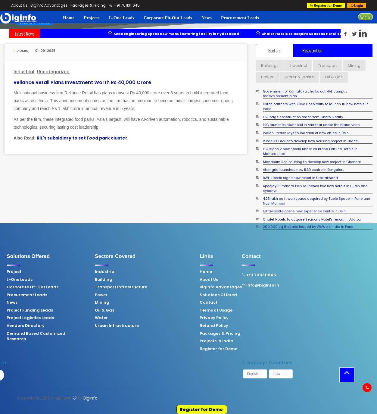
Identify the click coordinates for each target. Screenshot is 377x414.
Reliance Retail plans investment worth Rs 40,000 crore (82, 82)
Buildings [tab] (270, 65)
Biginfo (90, 398)
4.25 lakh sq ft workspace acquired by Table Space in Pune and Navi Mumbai (316, 201)
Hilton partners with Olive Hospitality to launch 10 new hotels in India (316, 106)
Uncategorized (53, 72)
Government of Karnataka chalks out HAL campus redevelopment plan (305, 94)
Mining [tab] (354, 65)
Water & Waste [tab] (299, 77)
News (206, 17)
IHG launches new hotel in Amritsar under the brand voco (311, 125)
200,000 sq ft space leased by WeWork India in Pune (308, 223)
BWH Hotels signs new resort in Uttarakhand (300, 178)
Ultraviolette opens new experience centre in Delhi (305, 208)
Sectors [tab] (274, 50)
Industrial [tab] (298, 65)
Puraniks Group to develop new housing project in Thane (310, 141)
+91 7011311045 (124, 5)
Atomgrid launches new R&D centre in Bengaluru (303, 170)
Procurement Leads (240, 17)
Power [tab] (267, 77)
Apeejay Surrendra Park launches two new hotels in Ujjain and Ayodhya (315, 188)
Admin (21, 50)
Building (61, 279)
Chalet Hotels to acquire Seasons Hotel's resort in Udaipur (312, 219)
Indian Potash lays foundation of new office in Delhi (306, 133)
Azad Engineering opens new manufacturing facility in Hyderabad (180, 33)
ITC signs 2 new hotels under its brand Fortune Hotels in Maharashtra (310, 151)
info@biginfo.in (218, 285)
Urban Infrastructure (75, 325)
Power (59, 295)
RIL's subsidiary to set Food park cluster (82, 138)
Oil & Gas (62, 310)
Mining (60, 302)
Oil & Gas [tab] (334, 77)
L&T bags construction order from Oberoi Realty (303, 117)
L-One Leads (121, 17)
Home (68, 17)
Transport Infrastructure (79, 287)
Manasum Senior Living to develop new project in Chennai (312, 162)
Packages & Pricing (88, 5)
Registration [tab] (312, 50)
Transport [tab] (327, 65)
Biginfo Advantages (48, 5)
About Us (19, 5)
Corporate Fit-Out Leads (168, 17)
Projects (91, 17)
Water (59, 318)
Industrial (24, 72)
